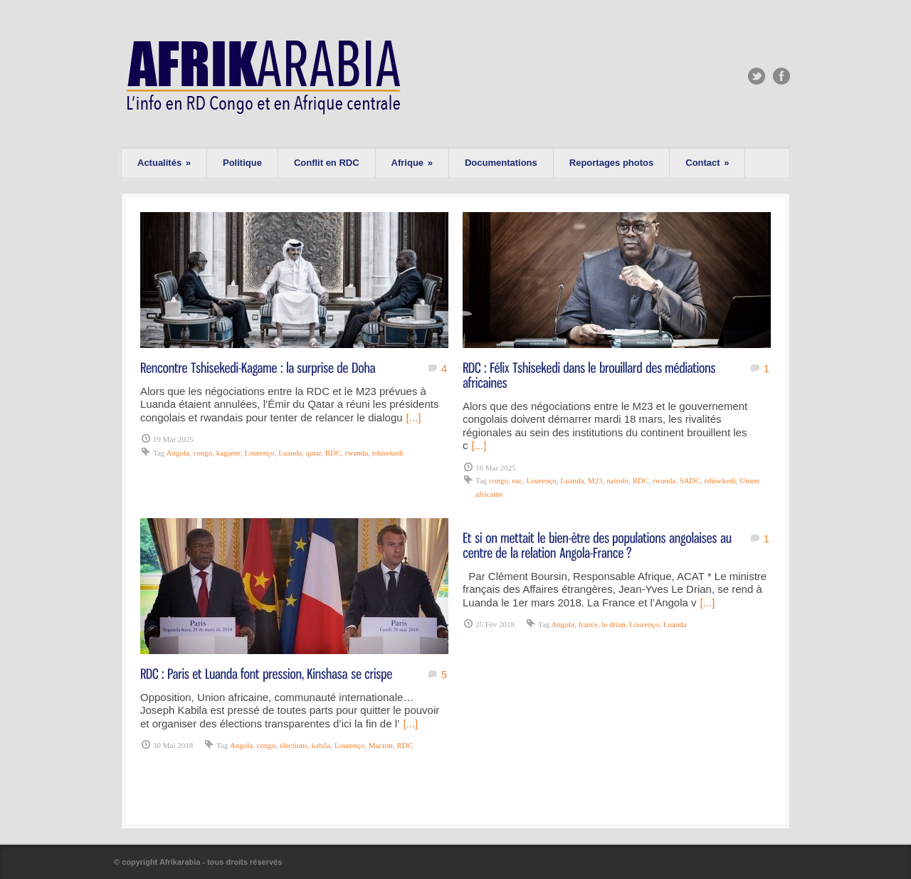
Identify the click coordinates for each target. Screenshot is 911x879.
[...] (413, 417)
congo (202, 452)
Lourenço (259, 452)
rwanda (356, 452)
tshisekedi (388, 452)
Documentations (501, 162)
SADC (690, 480)
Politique (242, 162)
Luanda (290, 452)
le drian (613, 624)
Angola (177, 452)
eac (517, 480)
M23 (595, 480)
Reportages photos (611, 162)
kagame (228, 452)
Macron (381, 745)
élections (293, 745)
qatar (314, 452)
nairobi (617, 480)
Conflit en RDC (326, 162)
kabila (321, 745)
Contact (707, 162)
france (587, 624)
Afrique (412, 162)
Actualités (164, 162)
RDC (333, 452)
